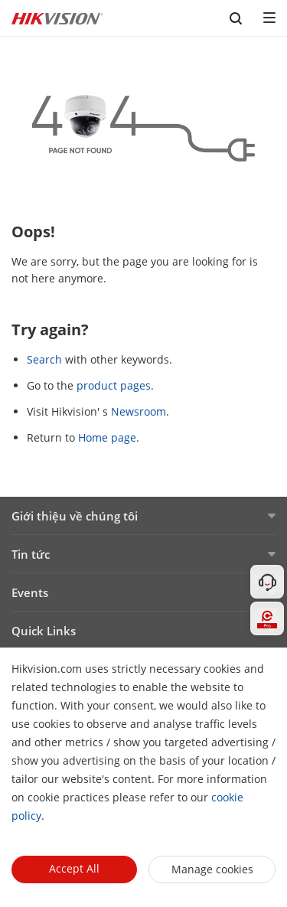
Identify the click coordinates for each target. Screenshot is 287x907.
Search (44, 359)
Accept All (74, 868)
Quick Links (43, 630)
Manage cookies (212, 869)
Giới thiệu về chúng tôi (74, 516)
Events (29, 592)
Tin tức (30, 554)
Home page (107, 437)
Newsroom (138, 411)
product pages (114, 385)
